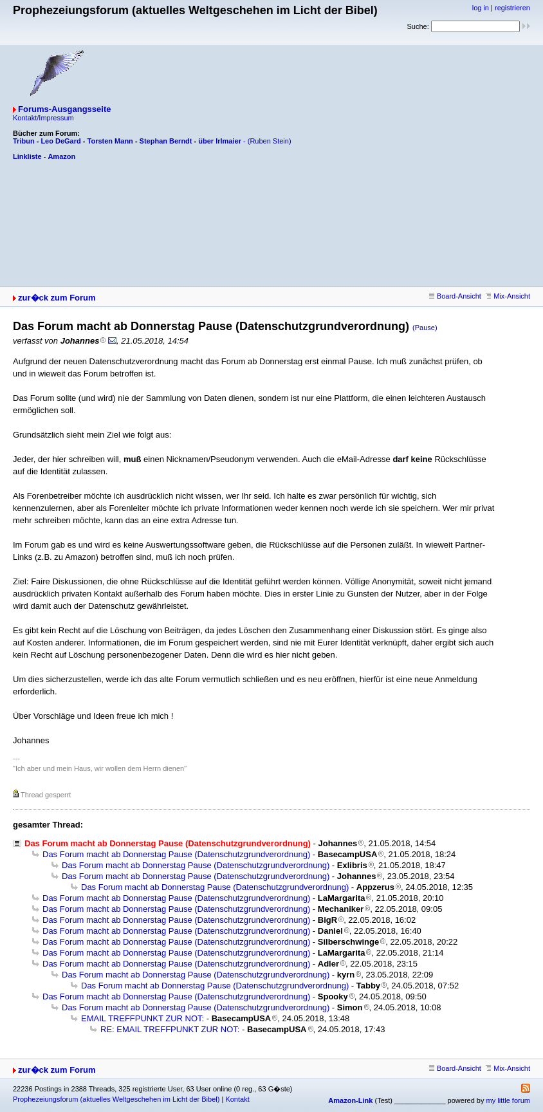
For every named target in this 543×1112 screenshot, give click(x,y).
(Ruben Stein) (269, 141)
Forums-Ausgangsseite (64, 109)
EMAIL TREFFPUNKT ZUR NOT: (142, 1018)
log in (480, 8)
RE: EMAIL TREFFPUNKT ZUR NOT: (169, 1029)
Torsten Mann (110, 141)
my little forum (508, 1100)
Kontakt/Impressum (43, 118)
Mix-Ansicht (508, 296)
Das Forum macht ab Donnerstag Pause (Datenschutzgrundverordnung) (176, 854)
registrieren (512, 8)
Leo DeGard (60, 141)
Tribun (24, 141)
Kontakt (237, 1099)
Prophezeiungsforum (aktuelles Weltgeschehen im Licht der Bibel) (116, 1099)
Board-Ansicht (455, 296)
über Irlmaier (219, 141)
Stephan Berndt (166, 141)
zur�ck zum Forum (57, 297)
